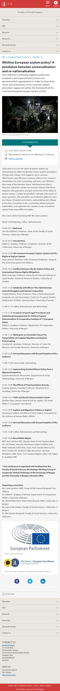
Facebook (17, 581)
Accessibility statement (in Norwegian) (30, 689)
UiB (3, 57)
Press (36, 685)
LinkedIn (43, 581)
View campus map (8, 675)
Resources (6, 38)
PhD (3, 26)
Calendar (36, 57)
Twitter (30, 581)
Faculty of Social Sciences (30, 12)
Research (5, 32)
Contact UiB (12, 685)
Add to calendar (15, 158)
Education (6, 19)
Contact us (6, 51)
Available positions (25, 685)
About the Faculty (9, 45)
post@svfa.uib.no (8, 645)
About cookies (45, 685)
